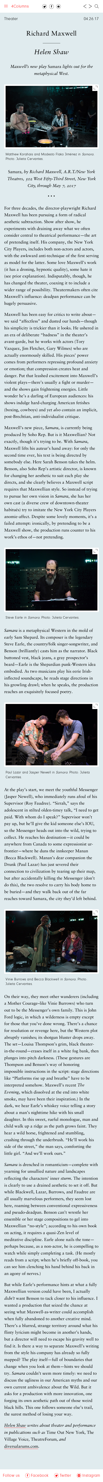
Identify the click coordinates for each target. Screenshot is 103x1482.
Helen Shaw (15, 1425)
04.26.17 (91, 19)
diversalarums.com (21, 1447)
